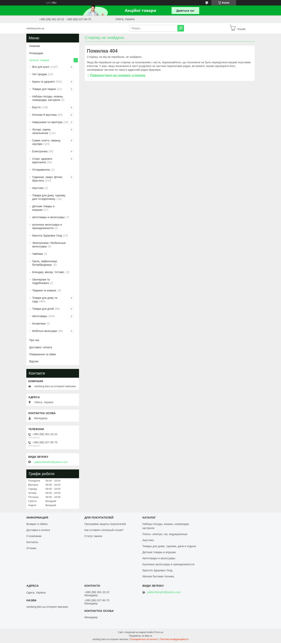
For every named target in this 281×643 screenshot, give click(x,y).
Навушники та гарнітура (47, 122)
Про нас (34, 340)
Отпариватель (41, 169)
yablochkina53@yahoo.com (51, 462)
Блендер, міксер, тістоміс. (48, 272)
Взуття (36, 107)
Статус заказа (93, 536)
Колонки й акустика (44, 114)
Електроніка (40, 151)
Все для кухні (40, 66)
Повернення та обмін (42, 354)
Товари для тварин (44, 89)
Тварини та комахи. (44, 290)
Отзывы (31, 548)
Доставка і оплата (40, 347)
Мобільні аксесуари (44, 331)
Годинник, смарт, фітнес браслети (47, 179)
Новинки (34, 46)
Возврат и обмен (37, 524)
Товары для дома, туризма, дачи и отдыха (169, 546)
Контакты (32, 542)
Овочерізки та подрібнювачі (41, 281)
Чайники (37, 253)
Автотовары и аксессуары (158, 558)
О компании (33, 536)
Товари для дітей (43, 308)
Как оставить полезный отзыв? (103, 530)
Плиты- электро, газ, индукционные (164, 534)
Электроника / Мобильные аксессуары (49, 244)
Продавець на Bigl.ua (140, 635)
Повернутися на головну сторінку (118, 75)
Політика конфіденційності (174, 639)
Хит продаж (39, 74)
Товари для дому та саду (44, 299)
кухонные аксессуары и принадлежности (47, 226)
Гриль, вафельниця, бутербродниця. (45, 263)
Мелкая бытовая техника (158, 576)
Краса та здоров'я (43, 81)
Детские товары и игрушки (43, 208)
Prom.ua (158, 632)
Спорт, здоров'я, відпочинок (42, 160)
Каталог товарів (39, 60)
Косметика (38, 323)
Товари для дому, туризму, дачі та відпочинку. (49, 197)
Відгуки (33, 361)
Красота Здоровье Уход (47, 235)
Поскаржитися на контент (144, 639)
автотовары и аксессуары (48, 217)
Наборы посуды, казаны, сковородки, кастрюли (47, 98)
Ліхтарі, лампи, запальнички (41, 131)
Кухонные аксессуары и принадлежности (168, 564)
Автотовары (39, 316)
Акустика (38, 188)
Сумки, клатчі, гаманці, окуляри (46, 142)
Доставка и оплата (38, 530)
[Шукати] (180, 28)
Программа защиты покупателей (105, 524)
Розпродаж (36, 53)
